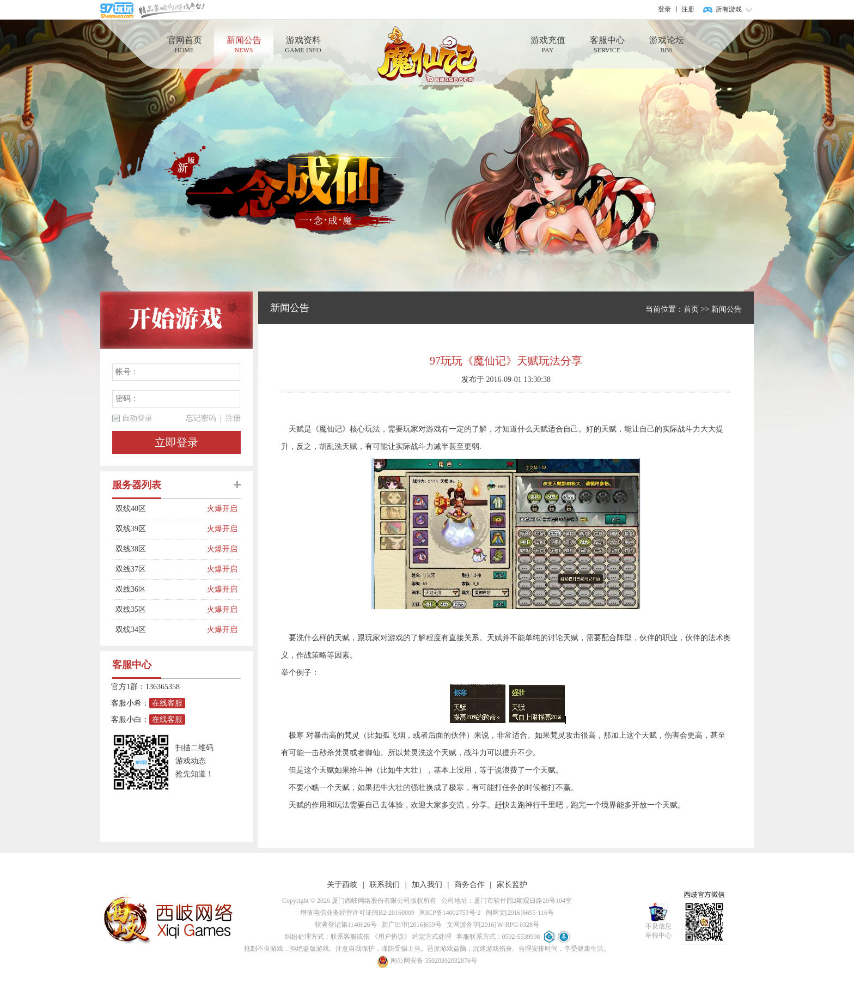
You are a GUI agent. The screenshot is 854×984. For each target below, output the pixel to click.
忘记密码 (201, 418)
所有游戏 (729, 9)
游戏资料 (303, 44)
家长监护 (512, 884)
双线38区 (161, 549)
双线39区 (161, 529)
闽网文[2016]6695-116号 (518, 912)
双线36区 (161, 589)
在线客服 (167, 703)
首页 (691, 309)
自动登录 (137, 418)
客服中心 (607, 44)
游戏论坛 (666, 44)
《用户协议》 (391, 936)
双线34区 (161, 630)
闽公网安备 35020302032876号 (427, 960)
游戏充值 (547, 44)
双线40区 (161, 509)
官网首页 (184, 44)
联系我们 (384, 884)
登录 (664, 9)
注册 (687, 9)
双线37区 (161, 569)
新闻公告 (243, 44)
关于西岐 (342, 884)
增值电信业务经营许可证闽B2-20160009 (357, 912)
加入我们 (427, 884)
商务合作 (469, 884)
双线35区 (161, 609)
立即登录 (176, 442)
